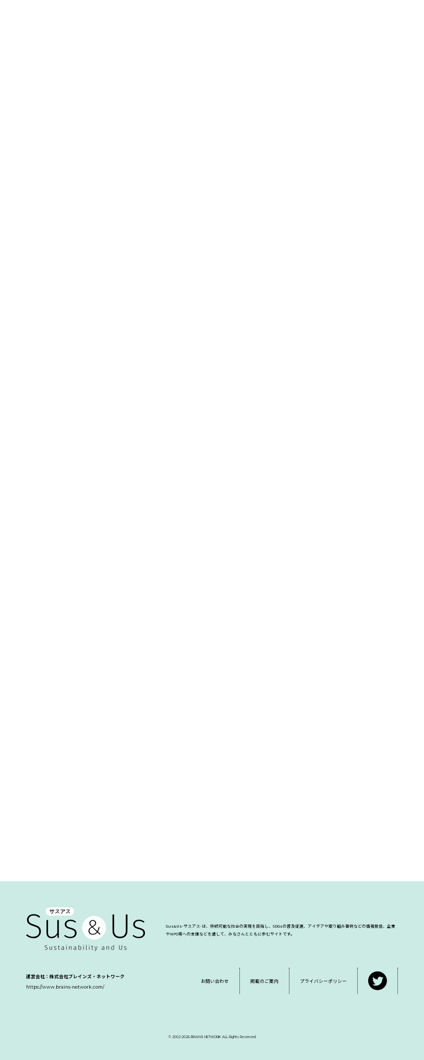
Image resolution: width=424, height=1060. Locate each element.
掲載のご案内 (264, 981)
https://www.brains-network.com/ (65, 987)
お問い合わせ (215, 981)
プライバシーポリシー (323, 981)
